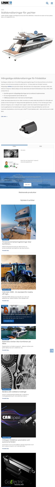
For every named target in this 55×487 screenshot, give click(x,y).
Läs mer (3, 116)
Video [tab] (14, 146)
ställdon (10, 86)
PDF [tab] (40, 146)
